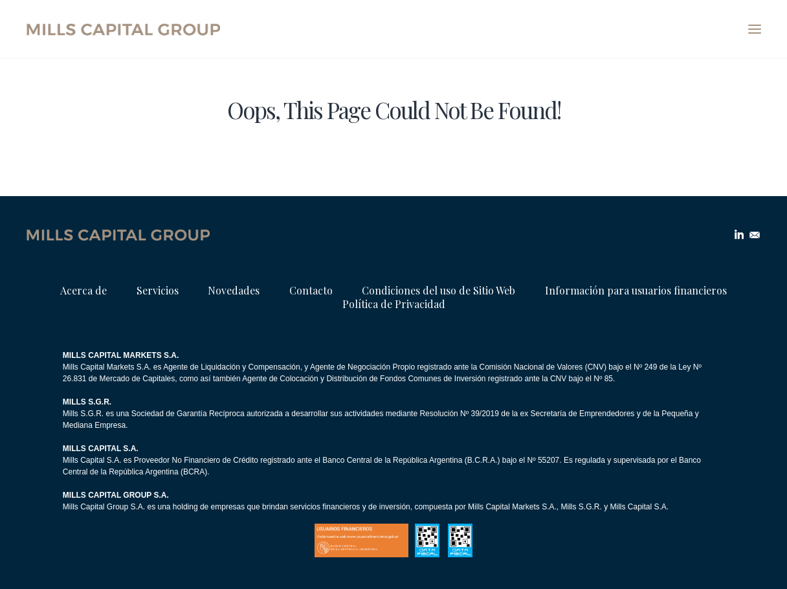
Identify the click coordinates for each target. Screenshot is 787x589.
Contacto (311, 290)
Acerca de (83, 290)
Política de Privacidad (393, 304)
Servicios (158, 290)
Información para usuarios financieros (636, 290)
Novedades (234, 290)
